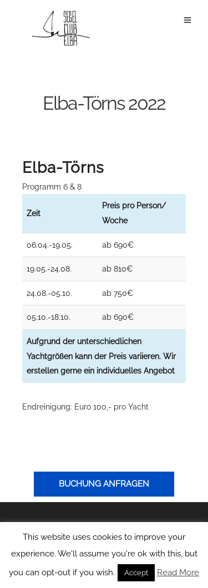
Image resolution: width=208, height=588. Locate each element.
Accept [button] (136, 573)
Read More (178, 572)
